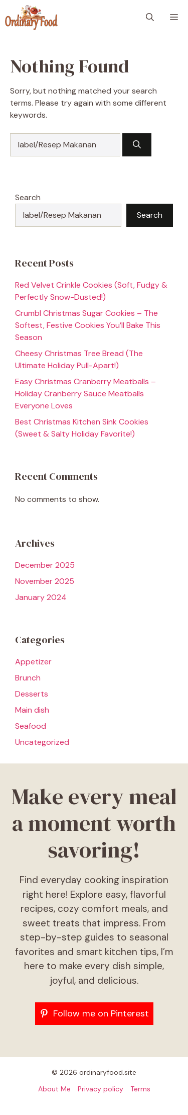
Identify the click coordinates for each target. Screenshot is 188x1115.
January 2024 (41, 597)
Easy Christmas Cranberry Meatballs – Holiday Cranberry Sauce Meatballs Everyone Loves (85, 393)
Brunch (28, 677)
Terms (140, 1088)
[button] (150, 17)
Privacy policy (100, 1088)
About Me (54, 1088)
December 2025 (45, 565)
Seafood (30, 726)
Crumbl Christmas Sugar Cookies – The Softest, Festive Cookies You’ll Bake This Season (87, 325)
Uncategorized (42, 742)
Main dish (32, 710)
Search (28, 197)
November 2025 (44, 581)
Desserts (31, 694)
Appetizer (33, 661)
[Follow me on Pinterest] (94, 1013)
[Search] (136, 144)
